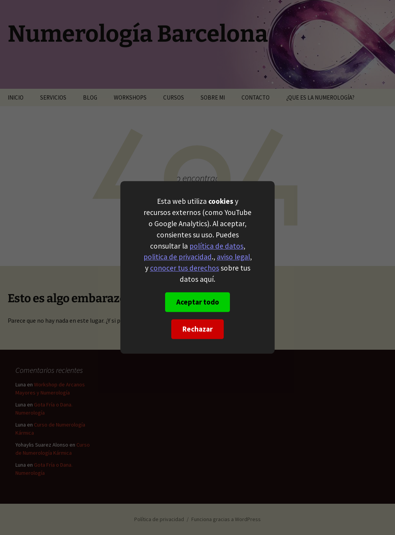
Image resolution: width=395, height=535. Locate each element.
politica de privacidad (177, 257)
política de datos (216, 246)
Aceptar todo (197, 302)
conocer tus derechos (184, 268)
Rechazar (197, 329)
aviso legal (233, 257)
